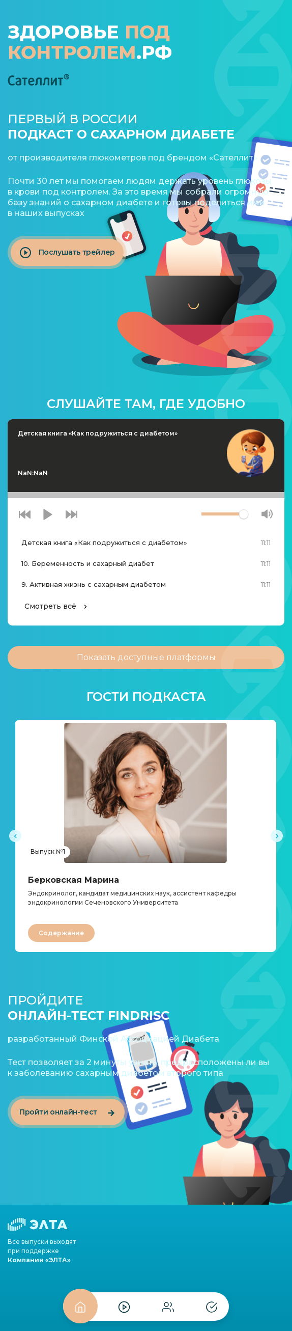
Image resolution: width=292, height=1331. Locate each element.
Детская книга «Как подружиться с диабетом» (104, 542)
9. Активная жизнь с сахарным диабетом (93, 584)
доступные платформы (146, 657)
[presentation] (15, 836)
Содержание (61, 933)
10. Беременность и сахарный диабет (87, 563)
